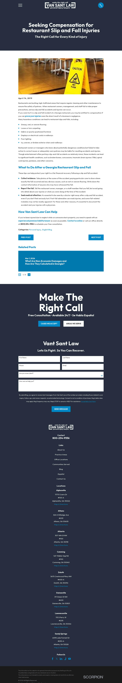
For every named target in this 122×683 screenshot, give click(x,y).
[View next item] (29, 274)
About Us (61, 450)
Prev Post (26, 237)
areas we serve (73, 324)
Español (61, 474)
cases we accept (49, 324)
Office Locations (61, 459)
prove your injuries (33, 116)
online (79, 221)
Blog (61, 469)
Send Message (61, 409)
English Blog (47, 230)
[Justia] (65, 658)
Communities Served (61, 464)
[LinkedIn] (61, 658)
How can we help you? (26, 381)
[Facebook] (52, 658)
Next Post (96, 237)
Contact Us (61, 479)
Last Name (66, 358)
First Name (22, 358)
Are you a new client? (26, 373)
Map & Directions (61, 504)
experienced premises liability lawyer (34, 221)
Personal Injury (35, 230)
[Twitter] (57, 658)
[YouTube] (69, 658)
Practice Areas (61, 454)
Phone (21, 365)
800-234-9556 (61, 438)
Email (64, 365)
